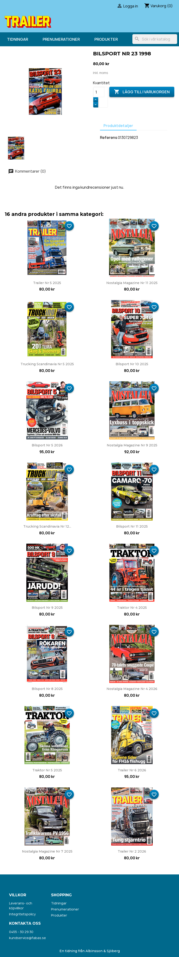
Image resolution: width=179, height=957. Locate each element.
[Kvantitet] (98, 92)
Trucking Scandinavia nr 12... (47, 526)
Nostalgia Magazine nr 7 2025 (47, 851)
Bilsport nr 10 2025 (132, 364)
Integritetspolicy (22, 914)
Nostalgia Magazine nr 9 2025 (132, 445)
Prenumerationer (61, 39)
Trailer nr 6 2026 (132, 770)
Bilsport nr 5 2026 (47, 445)
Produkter (106, 39)
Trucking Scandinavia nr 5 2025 (47, 364)
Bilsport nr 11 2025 (132, 526)
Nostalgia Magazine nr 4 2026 (132, 689)
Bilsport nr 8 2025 (47, 689)
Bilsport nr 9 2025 (47, 608)
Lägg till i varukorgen (142, 92)
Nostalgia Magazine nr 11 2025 (132, 283)
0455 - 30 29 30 (21, 932)
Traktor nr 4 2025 (132, 608)
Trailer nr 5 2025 (47, 283)
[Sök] (154, 39)
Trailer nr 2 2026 (132, 851)
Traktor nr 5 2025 (47, 770)
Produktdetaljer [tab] (118, 125)
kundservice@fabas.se (27, 938)
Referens (108, 137)
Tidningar (17, 39)
